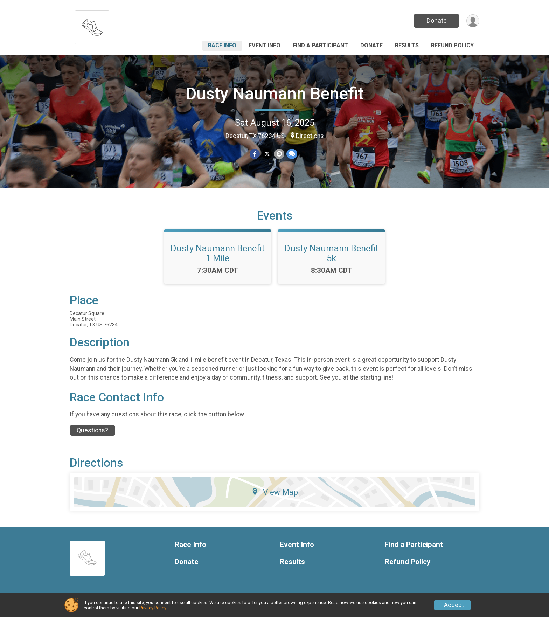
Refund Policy (452, 45)
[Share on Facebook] (255, 154)
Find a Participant (320, 45)
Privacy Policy (152, 607)
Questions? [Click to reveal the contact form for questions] (92, 430)
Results (407, 45)
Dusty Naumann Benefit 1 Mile (218, 253)
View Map (274, 492)
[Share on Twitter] (267, 154)
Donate (436, 20)
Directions (310, 135)
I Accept (452, 605)
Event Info (264, 45)
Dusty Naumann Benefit (274, 94)
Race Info (222, 45)
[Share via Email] (279, 154)
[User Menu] (472, 20)
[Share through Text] (291, 154)
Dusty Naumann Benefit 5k (331, 253)
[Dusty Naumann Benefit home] (92, 25)
